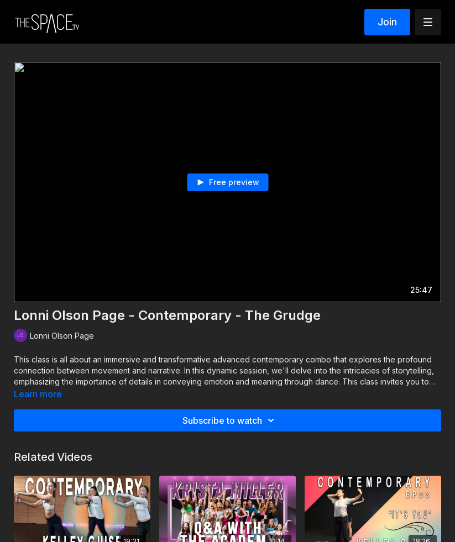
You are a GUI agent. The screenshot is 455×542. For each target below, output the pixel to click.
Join (387, 22)
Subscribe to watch (230, 420)
